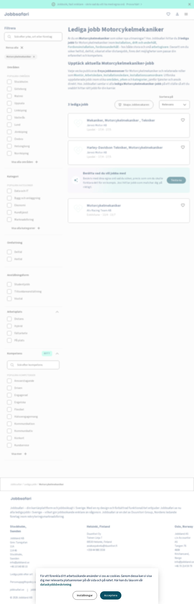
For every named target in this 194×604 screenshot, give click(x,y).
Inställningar (85, 595)
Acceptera (110, 595)
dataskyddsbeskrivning (55, 585)
